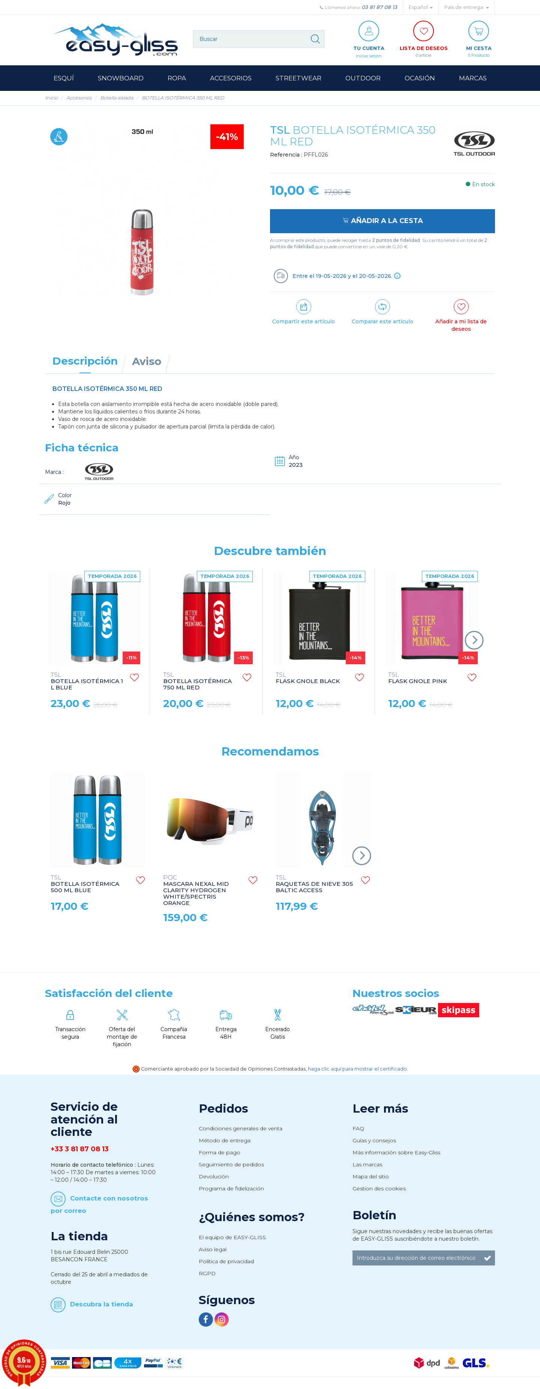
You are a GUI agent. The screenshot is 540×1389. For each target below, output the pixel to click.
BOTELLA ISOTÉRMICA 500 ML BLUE (85, 884)
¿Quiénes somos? (252, 1217)
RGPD (207, 1273)
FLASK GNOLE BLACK (308, 678)
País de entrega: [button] (466, 7)
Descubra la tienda (101, 1304)
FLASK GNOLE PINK (417, 678)
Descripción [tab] (85, 361)
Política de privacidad (226, 1261)
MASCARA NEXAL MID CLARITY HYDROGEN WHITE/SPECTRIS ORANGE (196, 891)
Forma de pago (219, 1152)
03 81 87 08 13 (379, 7)
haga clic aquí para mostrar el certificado (357, 1069)
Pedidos (223, 1109)
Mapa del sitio (370, 1176)
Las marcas (367, 1164)
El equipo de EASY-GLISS (232, 1237)
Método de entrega (224, 1140)
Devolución (214, 1176)
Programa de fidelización (231, 1188)
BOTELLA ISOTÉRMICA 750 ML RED (197, 681)
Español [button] (421, 7)
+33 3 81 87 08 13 (80, 1149)
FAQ (358, 1128)
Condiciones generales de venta (240, 1128)
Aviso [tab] (146, 361)
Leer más (380, 1109)
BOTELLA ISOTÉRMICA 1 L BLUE (87, 681)
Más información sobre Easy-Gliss (396, 1152)
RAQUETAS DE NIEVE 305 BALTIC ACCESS (314, 884)
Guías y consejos (374, 1140)
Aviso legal (212, 1249)
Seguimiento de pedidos (231, 1164)
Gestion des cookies (379, 1188)
